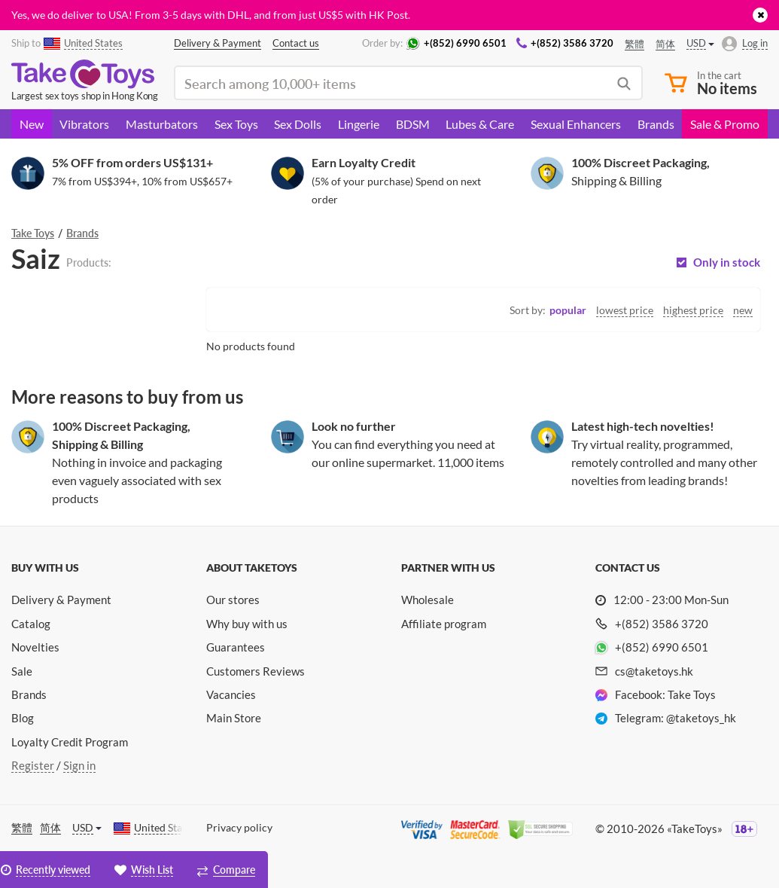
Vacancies (231, 694)
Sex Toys (236, 124)
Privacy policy (239, 827)
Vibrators (84, 124)
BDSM (413, 124)
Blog (22, 718)
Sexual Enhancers (576, 124)
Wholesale (427, 599)
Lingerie (358, 124)
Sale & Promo (724, 124)
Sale (21, 671)
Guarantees (235, 647)
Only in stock (726, 262)
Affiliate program (443, 623)
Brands (656, 124)
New (32, 124)
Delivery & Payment (61, 599)
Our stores (233, 599)
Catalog (30, 623)
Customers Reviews (255, 671)
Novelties (35, 647)
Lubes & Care (480, 124)
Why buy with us (247, 623)
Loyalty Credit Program (69, 742)
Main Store (233, 718)
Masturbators (162, 124)
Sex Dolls (297, 124)
